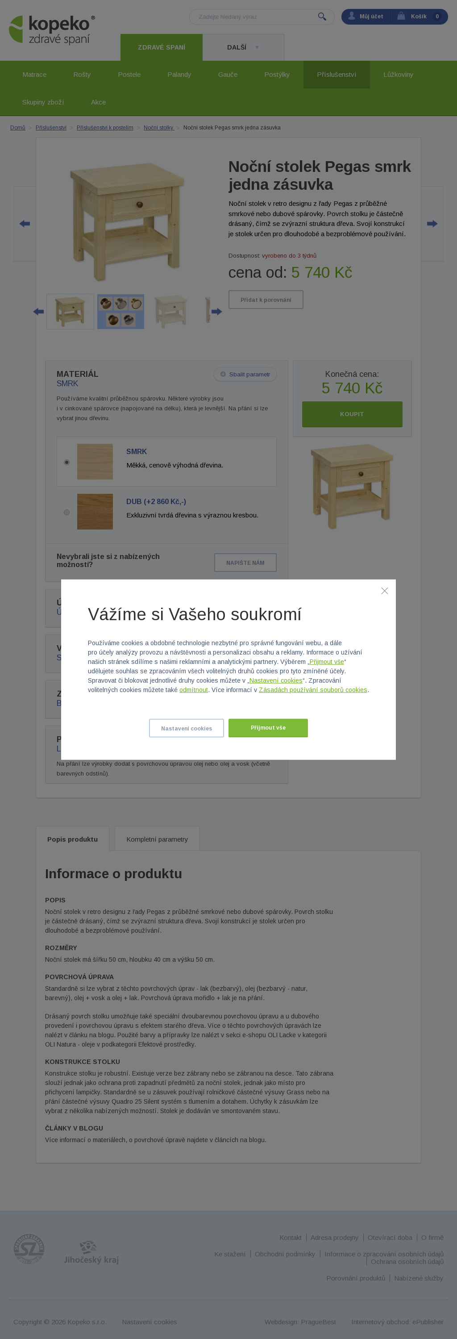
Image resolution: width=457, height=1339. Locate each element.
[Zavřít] (384, 590)
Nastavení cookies (276, 680)
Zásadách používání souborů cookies (313, 689)
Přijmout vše (327, 661)
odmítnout (193, 689)
